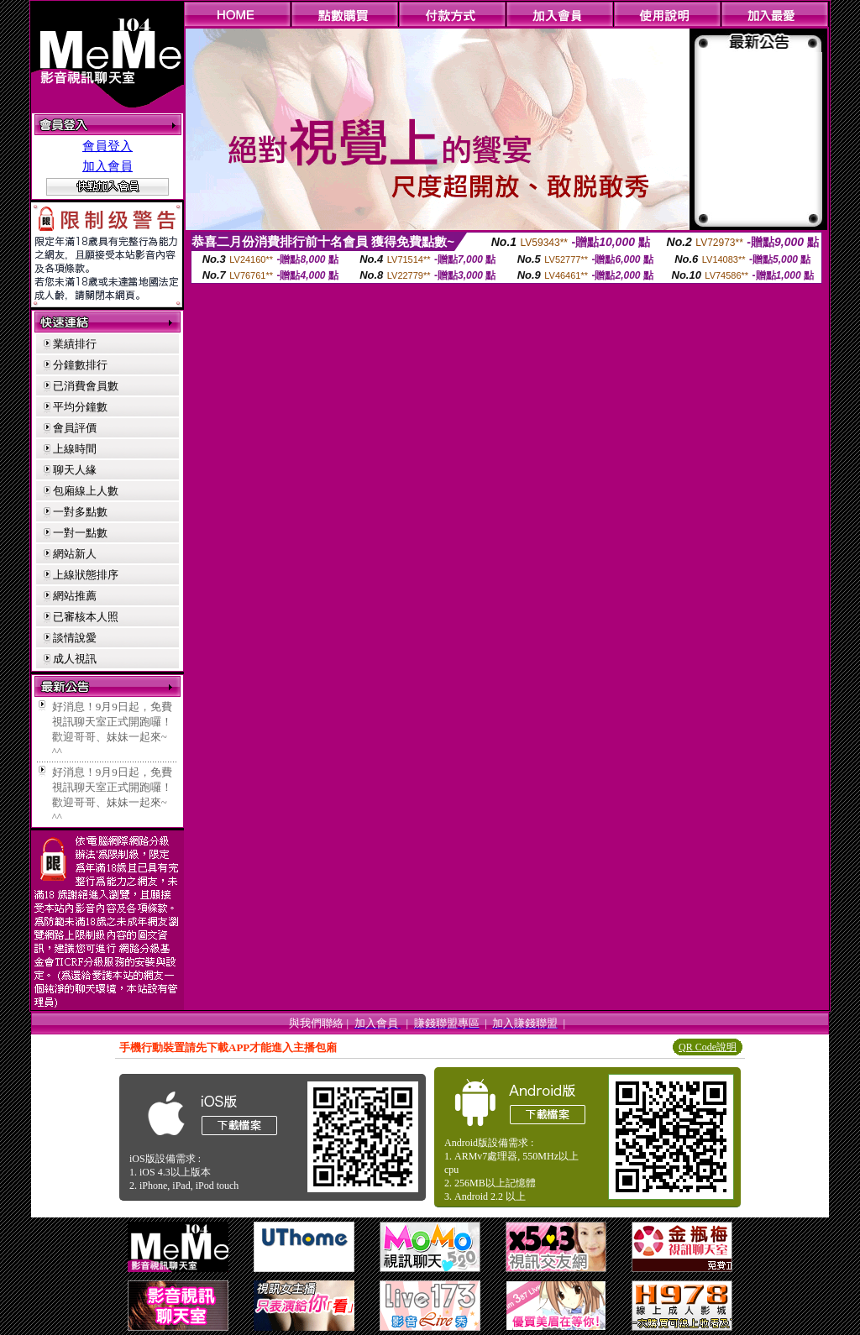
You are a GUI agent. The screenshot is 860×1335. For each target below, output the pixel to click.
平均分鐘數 (80, 406)
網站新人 (75, 553)
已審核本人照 (85, 616)
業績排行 (75, 344)
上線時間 (75, 448)
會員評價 (75, 427)
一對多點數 (80, 511)
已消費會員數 (85, 386)
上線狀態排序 (85, 574)
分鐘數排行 (80, 365)
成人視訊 (75, 658)
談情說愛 (75, 637)
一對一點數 (80, 532)
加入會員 (107, 166)
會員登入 (107, 146)
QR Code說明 (708, 1047)
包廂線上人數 (85, 490)
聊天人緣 (75, 469)
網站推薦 (75, 595)
